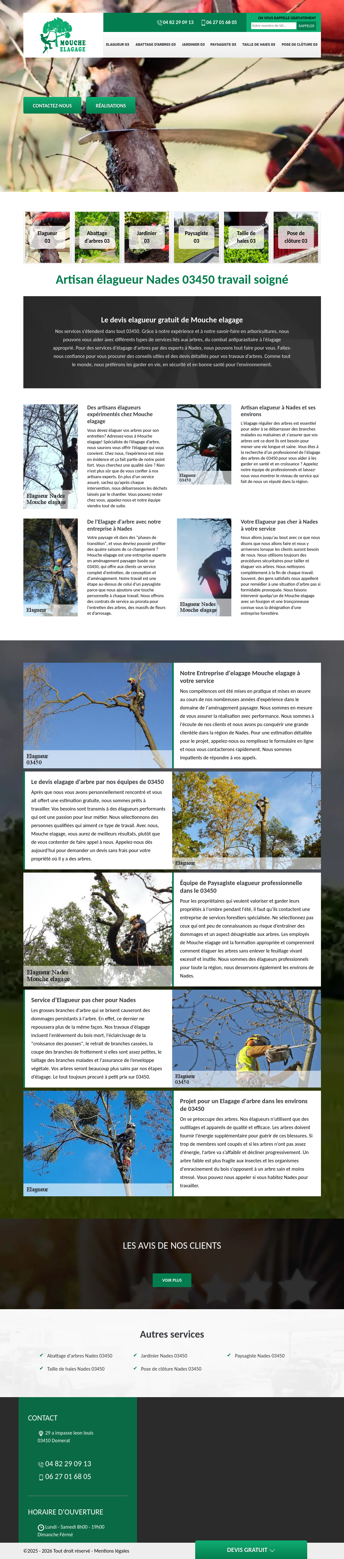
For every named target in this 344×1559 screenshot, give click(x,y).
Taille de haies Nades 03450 (76, 1369)
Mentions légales (111, 1551)
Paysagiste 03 (223, 44)
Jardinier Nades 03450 (164, 1356)
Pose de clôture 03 (299, 44)
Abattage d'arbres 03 (155, 44)
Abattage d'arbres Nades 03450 (79, 1356)
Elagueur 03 (117, 44)
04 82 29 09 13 (175, 22)
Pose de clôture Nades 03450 (171, 1369)
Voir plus (172, 1280)
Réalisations (111, 106)
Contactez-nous (52, 106)
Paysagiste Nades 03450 (259, 1356)
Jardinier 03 (193, 44)
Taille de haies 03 (258, 44)
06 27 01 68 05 (218, 22)
